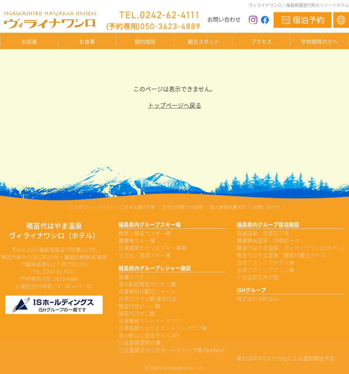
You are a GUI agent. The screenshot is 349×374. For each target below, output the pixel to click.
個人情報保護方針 (228, 207)
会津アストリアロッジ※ (265, 270)
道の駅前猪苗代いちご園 (147, 284)
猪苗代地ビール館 (139, 306)
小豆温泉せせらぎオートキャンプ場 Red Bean (171, 350)
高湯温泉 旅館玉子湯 (263, 233)
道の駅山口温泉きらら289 (148, 335)
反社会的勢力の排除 (182, 207)
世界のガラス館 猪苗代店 (147, 299)
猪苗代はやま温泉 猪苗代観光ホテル (281, 255)
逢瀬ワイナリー (136, 277)
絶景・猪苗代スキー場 (144, 233)
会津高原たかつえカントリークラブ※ (162, 328)
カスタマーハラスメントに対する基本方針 (112, 207)
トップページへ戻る (174, 105)
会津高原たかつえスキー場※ (152, 248)
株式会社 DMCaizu (258, 299)
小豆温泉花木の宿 (258, 277)
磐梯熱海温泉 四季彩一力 (268, 240)
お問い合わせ (224, 19)
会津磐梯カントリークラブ (149, 321)
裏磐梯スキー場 (136, 240)
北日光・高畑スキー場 (144, 255)
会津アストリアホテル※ (265, 262)
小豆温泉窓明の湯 (139, 342)
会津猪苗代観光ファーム (147, 291)
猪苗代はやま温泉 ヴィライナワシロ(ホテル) (290, 248)
